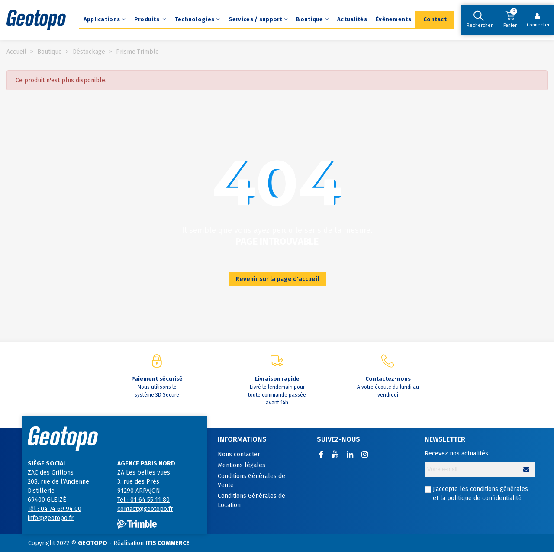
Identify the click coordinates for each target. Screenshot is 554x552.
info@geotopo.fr (51, 518)
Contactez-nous (388, 378)
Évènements (393, 19)
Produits (147, 19)
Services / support (255, 19)
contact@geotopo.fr (145, 509)
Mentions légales (241, 465)
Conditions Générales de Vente (251, 480)
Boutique (309, 19)
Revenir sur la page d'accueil (277, 279)
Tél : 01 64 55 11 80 (143, 500)
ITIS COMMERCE (167, 543)
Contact (435, 19)
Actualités (352, 19)
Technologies (195, 19)
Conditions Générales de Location (251, 500)
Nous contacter (239, 454)
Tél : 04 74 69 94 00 (54, 509)
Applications (102, 19)
